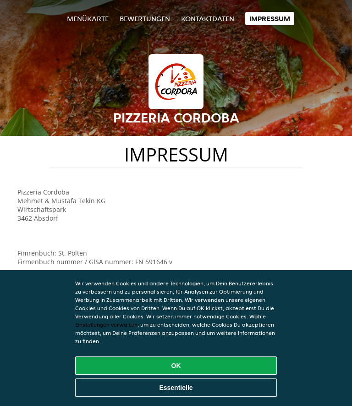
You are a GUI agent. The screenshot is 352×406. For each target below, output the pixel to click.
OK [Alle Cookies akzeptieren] (176, 365)
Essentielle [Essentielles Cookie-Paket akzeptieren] (175, 387)
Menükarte (88, 18)
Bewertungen (145, 18)
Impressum (269, 18)
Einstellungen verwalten (106, 324)
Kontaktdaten (207, 18)
